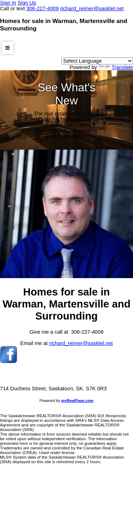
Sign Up (27, 3)
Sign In (8, 3)
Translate (115, 67)
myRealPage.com (77, 400)
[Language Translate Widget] (97, 60)
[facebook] (8, 361)
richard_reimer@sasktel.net (81, 343)
